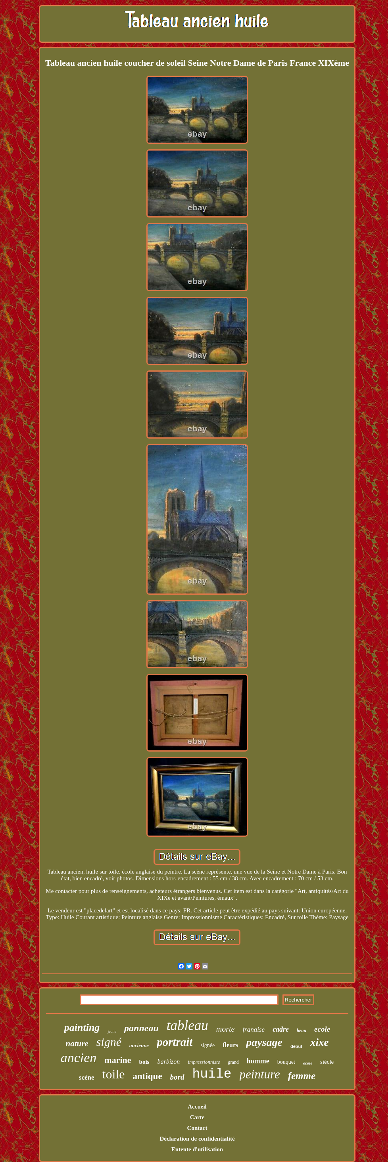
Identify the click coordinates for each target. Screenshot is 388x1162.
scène (86, 1077)
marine (117, 1060)
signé (108, 1041)
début (296, 1046)
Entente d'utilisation (197, 1149)
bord (177, 1077)
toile (113, 1074)
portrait (174, 1042)
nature (77, 1043)
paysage (264, 1042)
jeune (112, 1031)
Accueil (197, 1106)
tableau (187, 1025)
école (307, 1063)
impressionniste (204, 1062)
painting (82, 1027)
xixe (319, 1042)
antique (147, 1076)
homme (258, 1061)
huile (212, 1074)
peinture (260, 1074)
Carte (197, 1117)
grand (233, 1062)
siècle (327, 1062)
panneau (141, 1028)
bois (144, 1062)
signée (207, 1045)
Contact (197, 1128)
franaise (253, 1029)
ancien (79, 1057)
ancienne (139, 1045)
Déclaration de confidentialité (196, 1138)
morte (225, 1029)
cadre (281, 1029)
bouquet (286, 1062)
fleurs (230, 1045)
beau (301, 1030)
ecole (322, 1029)
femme (301, 1075)
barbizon (168, 1061)
